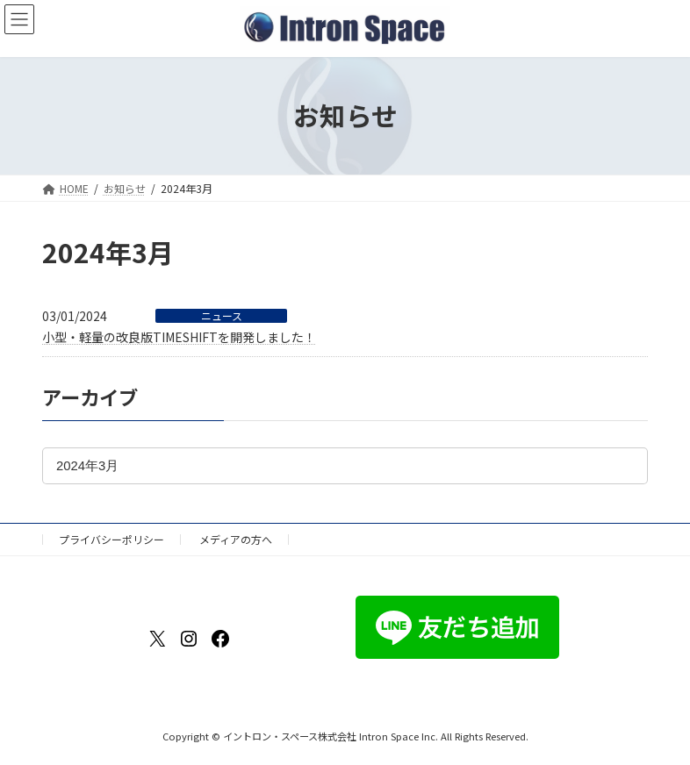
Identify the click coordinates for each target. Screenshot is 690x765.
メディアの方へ (235, 539)
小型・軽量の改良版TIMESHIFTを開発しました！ (179, 337)
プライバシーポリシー (111, 539)
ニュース (221, 316)
